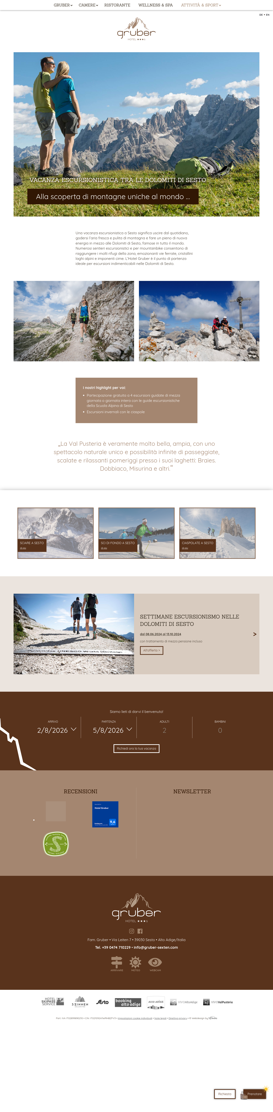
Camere (87, 5)
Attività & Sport (200, 5)
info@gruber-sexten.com (156, 947)
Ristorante (117, 5)
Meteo (137, 964)
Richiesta (224, 1094)
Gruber (62, 5)
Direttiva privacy (178, 1018)
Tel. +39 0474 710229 (113, 947)
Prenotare (255, 1094)
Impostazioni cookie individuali (135, 1018)
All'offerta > (151, 650)
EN (268, 14)
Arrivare (118, 964)
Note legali (160, 1018)
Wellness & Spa (155, 5)
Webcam (156, 964)
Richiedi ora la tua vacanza (136, 748)
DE (261, 14)
